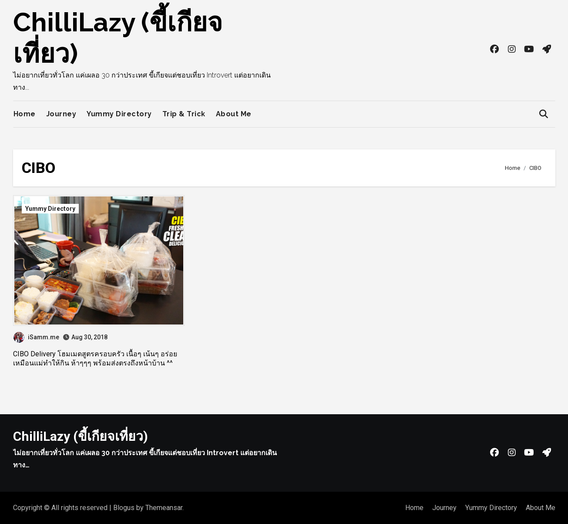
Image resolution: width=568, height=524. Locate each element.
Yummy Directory (119, 114)
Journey (61, 114)
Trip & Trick (183, 114)
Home (24, 114)
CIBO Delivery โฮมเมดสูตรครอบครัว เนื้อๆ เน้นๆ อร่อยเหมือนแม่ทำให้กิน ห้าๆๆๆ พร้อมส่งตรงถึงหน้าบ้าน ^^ (95, 358)
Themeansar (163, 508)
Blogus (123, 508)
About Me (234, 114)
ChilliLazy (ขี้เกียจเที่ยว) (80, 436)
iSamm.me (36, 337)
